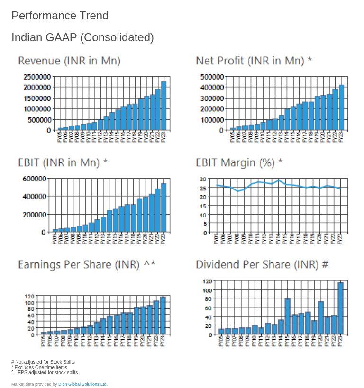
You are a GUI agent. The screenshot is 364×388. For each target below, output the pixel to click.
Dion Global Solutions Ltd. (83, 384)
